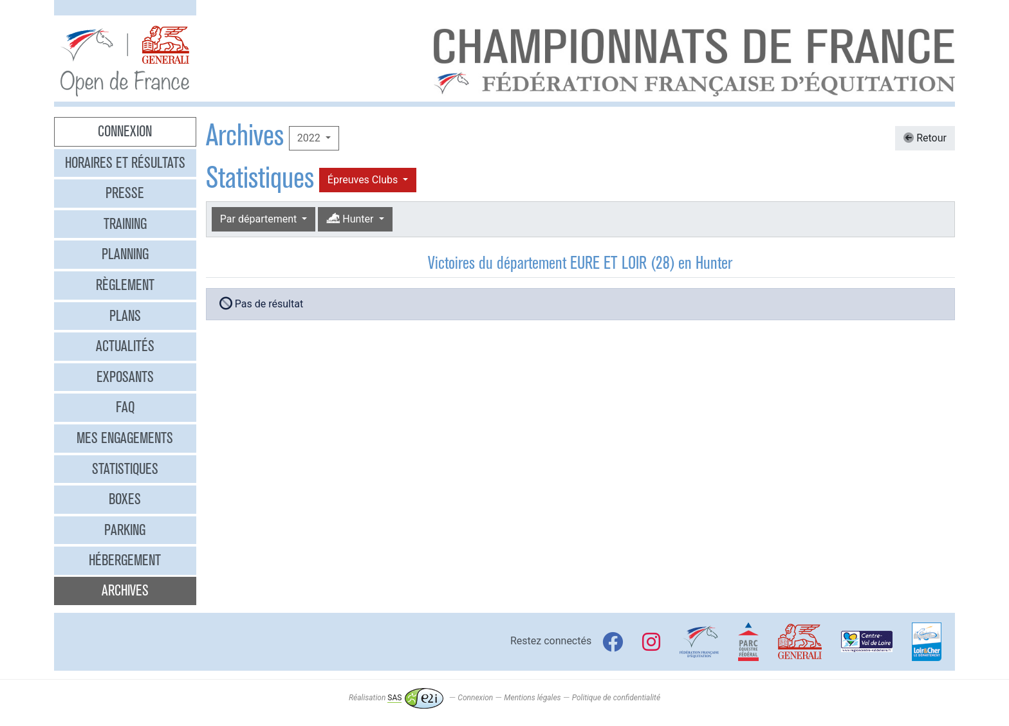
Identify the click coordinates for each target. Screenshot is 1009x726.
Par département (259, 219)
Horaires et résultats (125, 163)
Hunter (351, 219)
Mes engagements (125, 438)
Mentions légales (532, 697)
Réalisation (396, 697)
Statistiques (125, 469)
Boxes (125, 499)
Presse (125, 193)
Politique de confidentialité (616, 697)
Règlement (125, 285)
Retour (925, 138)
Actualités (125, 346)
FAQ (125, 407)
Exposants (125, 377)
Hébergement (125, 560)
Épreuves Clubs (364, 180)
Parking (124, 530)
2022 (310, 138)
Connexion (125, 131)
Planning (125, 254)
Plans (125, 316)
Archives (125, 590)
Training (125, 224)
